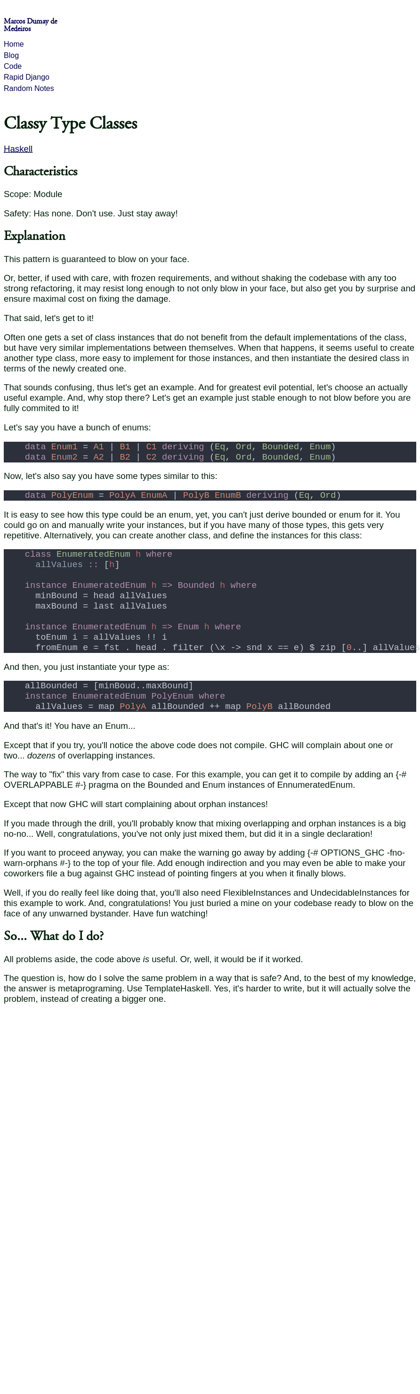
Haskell (18, 149)
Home (14, 44)
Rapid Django (26, 77)
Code (13, 66)
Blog (11, 55)
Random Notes (29, 88)
